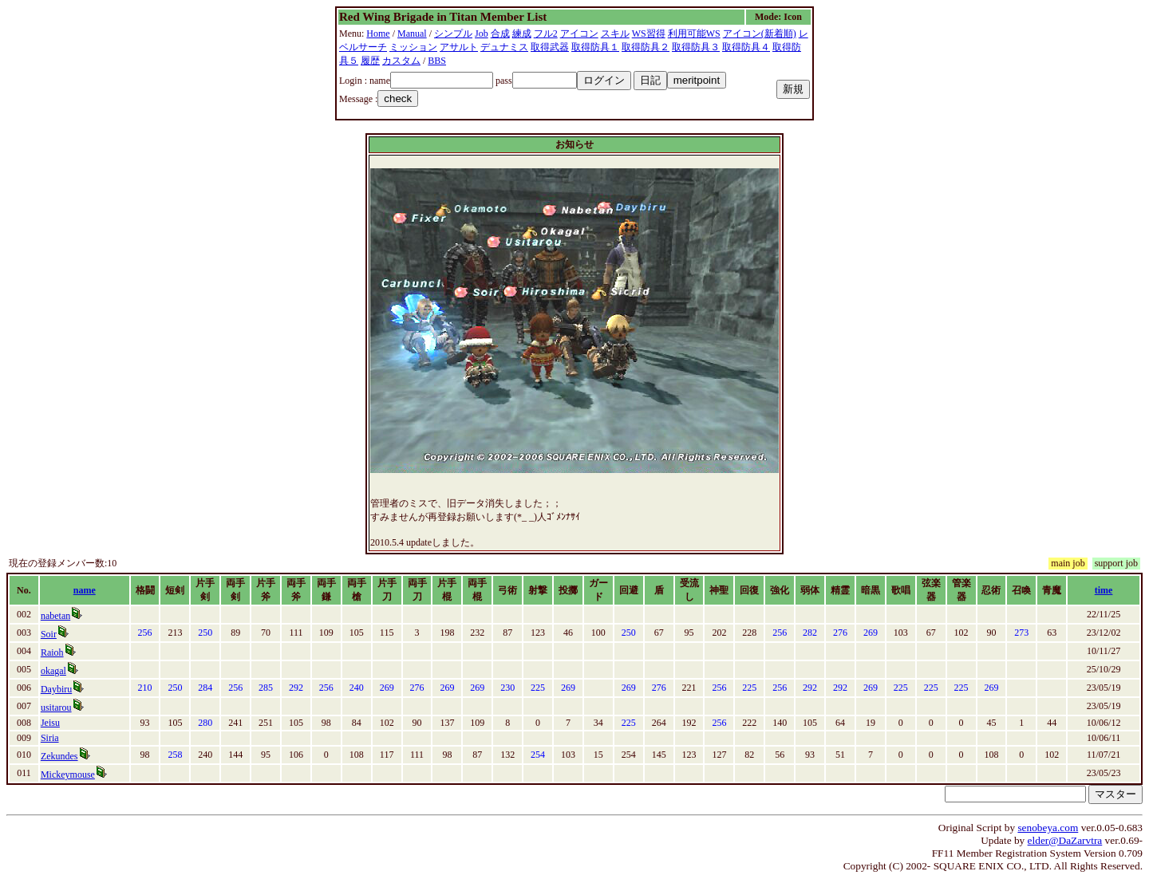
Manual (412, 33)
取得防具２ (645, 47)
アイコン (579, 33)
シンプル (453, 33)
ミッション (413, 47)
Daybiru (56, 689)
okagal (53, 670)
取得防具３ (696, 47)
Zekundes (59, 756)
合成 (500, 33)
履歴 (370, 60)
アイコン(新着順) (759, 33)
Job (481, 33)
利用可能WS (694, 33)
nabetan (55, 615)
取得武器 (550, 47)
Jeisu (50, 722)
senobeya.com (1047, 828)
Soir (49, 634)
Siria (50, 737)
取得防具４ (746, 47)
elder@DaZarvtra (1065, 840)
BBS (437, 60)
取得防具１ (595, 47)
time (1104, 590)
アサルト (459, 47)
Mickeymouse (68, 774)
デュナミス (504, 47)
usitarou (56, 707)
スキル (615, 33)
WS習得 (648, 33)
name (84, 590)
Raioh (52, 652)
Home (377, 33)
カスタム (401, 60)
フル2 (546, 33)
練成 (521, 33)
